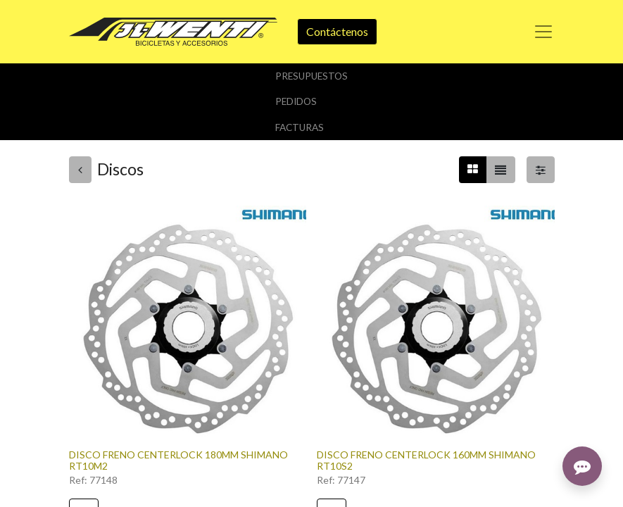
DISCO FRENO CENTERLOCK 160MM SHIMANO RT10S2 (426, 460)
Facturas (299, 127)
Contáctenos (337, 31)
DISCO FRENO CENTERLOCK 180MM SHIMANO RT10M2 (178, 460)
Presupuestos (311, 76)
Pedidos (296, 101)
